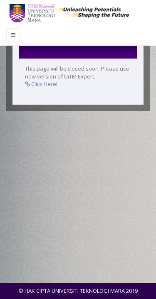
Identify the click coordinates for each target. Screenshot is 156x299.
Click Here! (41, 84)
